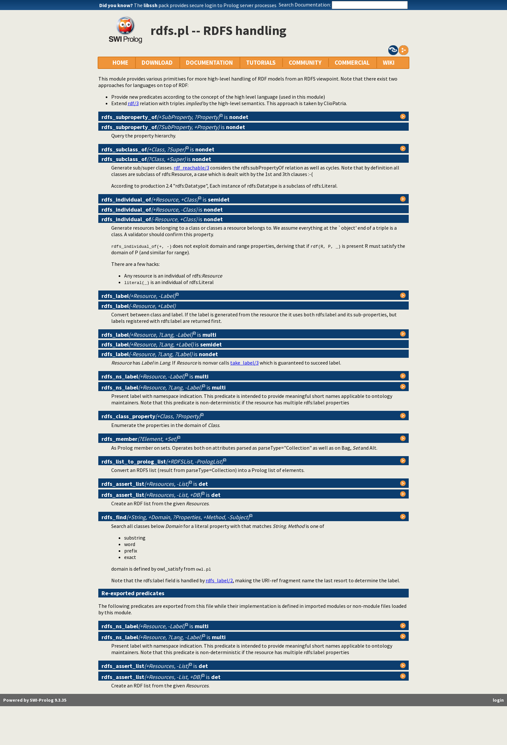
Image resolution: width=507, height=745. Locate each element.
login (498, 700)
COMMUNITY (305, 62)
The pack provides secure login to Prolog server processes (205, 5)
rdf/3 (133, 103)
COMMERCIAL (352, 62)
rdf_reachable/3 (191, 167)
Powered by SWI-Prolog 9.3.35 (34, 700)
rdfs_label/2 (219, 580)
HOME (120, 62)
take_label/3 (244, 362)
